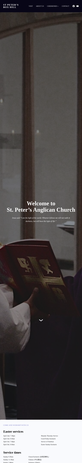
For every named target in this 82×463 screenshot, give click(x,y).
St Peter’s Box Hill (11, 6)
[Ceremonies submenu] (58, 6)
